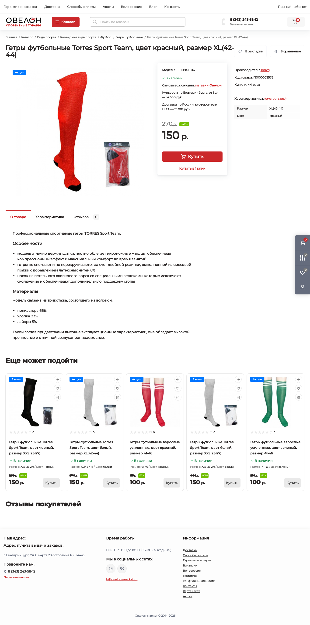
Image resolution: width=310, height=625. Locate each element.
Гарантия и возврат (20, 7)
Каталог (27, 37)
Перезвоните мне (16, 577)
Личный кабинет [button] (292, 7)
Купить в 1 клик (192, 168)
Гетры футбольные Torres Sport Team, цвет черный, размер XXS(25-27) (31, 447)
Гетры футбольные (129, 37)
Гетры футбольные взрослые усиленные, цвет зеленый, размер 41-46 (275, 447)
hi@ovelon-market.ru (122, 579)
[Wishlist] (57, 388)
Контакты (172, 7)
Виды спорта (46, 37)
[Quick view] (57, 379)
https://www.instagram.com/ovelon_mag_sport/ (110, 568)
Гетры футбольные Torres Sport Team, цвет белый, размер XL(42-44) (91, 447)
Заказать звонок (242, 24)
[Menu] (66, 22)
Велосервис (131, 7)
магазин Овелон (208, 85)
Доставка (52, 7)
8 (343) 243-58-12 (244, 19)
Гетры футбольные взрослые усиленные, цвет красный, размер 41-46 (155, 447)
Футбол (105, 37)
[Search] (95, 22)
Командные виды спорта (78, 37)
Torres (265, 70)
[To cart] (51, 483)
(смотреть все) (275, 98)
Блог (153, 7)
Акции (108, 7)
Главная (11, 37)
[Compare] (57, 397)
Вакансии (190, 565)
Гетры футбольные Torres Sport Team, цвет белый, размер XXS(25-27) (211, 447)
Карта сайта (191, 591)
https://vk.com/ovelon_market (122, 568)
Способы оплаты (81, 7)
